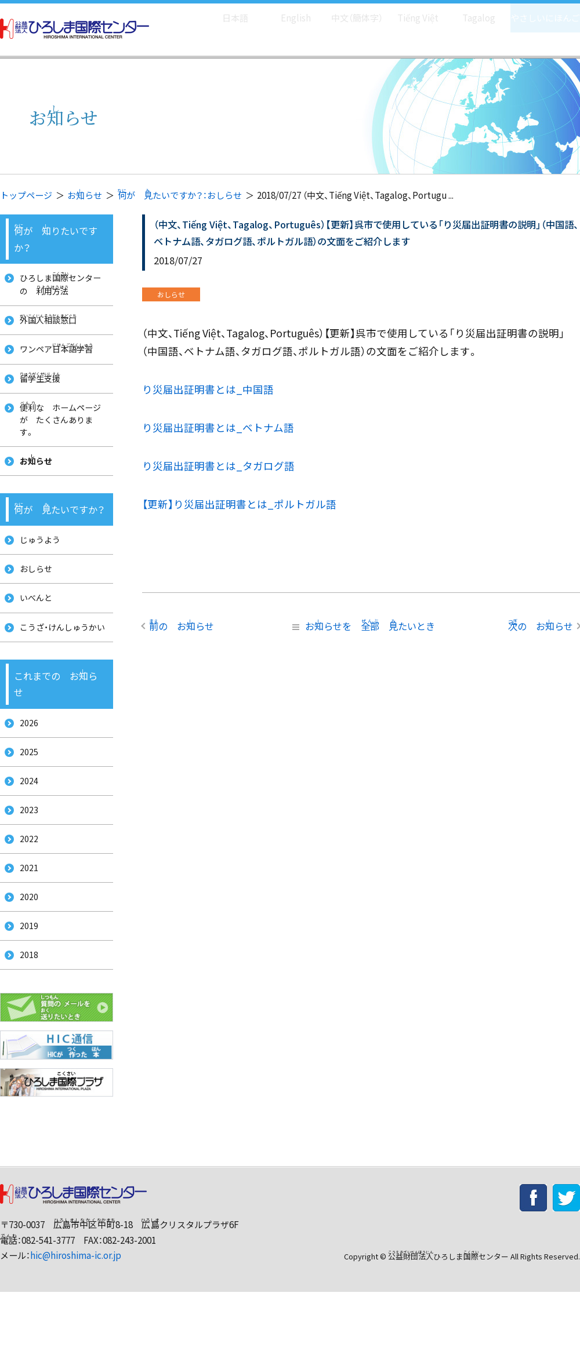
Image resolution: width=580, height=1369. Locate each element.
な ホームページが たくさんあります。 (59, 434)
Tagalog (470, 11)
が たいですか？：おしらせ (179, 195)
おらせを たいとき (361, 625)
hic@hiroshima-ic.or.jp (75, 1332)
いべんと (33, 627)
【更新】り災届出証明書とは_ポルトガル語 (239, 504)
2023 (25, 868)
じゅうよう (37, 563)
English (283, 11)
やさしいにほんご (541, 11)
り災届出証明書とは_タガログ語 (218, 465)
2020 (25, 965)
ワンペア (55, 356)
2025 (25, 804)
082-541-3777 (48, 1316)
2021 (25, 933)
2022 (25, 900)
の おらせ (181, 625)
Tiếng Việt (409, 11)
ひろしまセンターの (59, 285)
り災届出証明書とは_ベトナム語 (218, 427)
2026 (25, 772)
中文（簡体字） (346, 11)
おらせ (84, 195)
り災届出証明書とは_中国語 (208, 389)
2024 (25, 836)
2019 (25, 997)
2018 (25, 1030)
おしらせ (33, 595)
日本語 (223, 11)
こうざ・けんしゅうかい (57, 666)
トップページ (26, 195)
